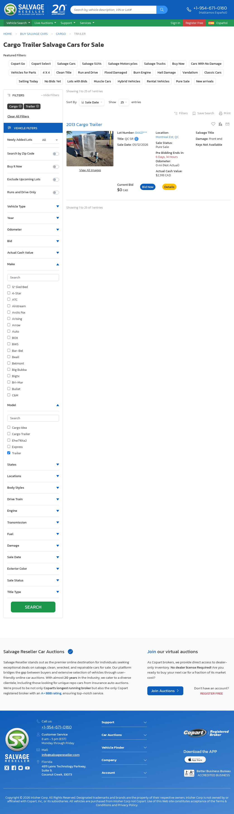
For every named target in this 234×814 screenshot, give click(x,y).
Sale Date (92, 102)
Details (169, 187)
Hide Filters (50, 95)
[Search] (162, 10)
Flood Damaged (116, 72)
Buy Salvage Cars (34, 33)
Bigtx (13, 376)
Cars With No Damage (206, 63)
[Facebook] (13, 768)
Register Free (211, 693)
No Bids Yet (53, 81)
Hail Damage (167, 72)
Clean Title (64, 72)
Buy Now (178, 63)
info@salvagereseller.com (61, 754)
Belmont (15, 364)
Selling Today (28, 81)
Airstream (16, 306)
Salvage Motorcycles (123, 63)
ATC (12, 300)
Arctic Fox (16, 313)
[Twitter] (6, 768)
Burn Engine (142, 72)
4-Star (14, 293)
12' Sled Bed (17, 287)
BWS (13, 344)
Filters (181, 113)
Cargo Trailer (18, 434)
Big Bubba (17, 370)
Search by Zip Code (20, 154)
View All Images (90, 170)
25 (122, 102)
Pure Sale (183, 81)
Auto (13, 332)
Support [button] (67, 22)
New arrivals (205, 81)
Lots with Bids (77, 81)
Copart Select (41, 63)
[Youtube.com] (27, 768)
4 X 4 (46, 72)
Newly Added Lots (19, 140)
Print (224, 113)
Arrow (13, 325)
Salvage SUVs (92, 63)
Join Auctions (163, 691)
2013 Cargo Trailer (84, 124)
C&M (12, 395)
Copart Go (18, 63)
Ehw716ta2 (17, 441)
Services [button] (86, 22)
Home (7, 33)
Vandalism (190, 72)
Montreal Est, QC (167, 137)
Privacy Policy (128, 805)
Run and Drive (88, 72)
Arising (14, 319)
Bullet (13, 389)
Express (15, 447)
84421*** (141, 132)
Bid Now (147, 187)
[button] (18, 23)
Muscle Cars (102, 81)
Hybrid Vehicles (129, 81)
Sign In (175, 22)
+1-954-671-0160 (210, 8)
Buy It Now (14, 166)
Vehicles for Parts (23, 72)
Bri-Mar (15, 383)
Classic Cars (213, 72)
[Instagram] (20, 768)
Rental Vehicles (158, 81)
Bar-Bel (15, 351)
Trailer (14, 453)
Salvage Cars (66, 63)
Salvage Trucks (155, 63)
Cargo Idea (17, 428)
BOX (12, 338)
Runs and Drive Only (21, 192)
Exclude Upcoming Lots (24, 179)
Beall (13, 357)
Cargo (61, 33)
